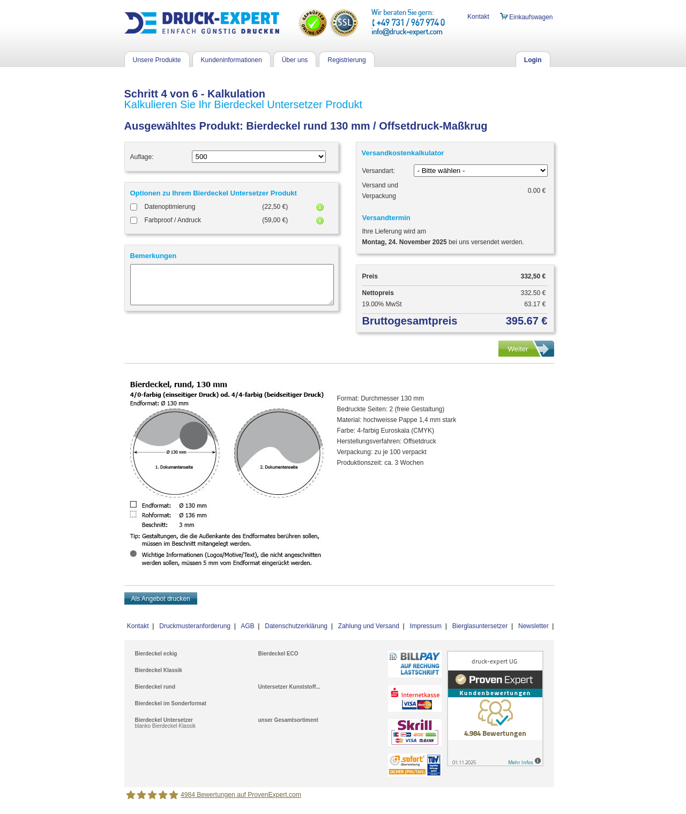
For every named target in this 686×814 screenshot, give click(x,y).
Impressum (426, 626)
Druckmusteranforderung (194, 626)
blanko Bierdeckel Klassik (165, 726)
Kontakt (478, 16)
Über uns (295, 60)
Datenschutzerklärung (296, 626)
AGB (247, 626)
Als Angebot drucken (160, 598)
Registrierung (346, 60)
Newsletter (533, 626)
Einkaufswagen (526, 17)
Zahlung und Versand (368, 626)
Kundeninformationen (231, 60)
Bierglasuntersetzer (480, 626)
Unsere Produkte (157, 60)
